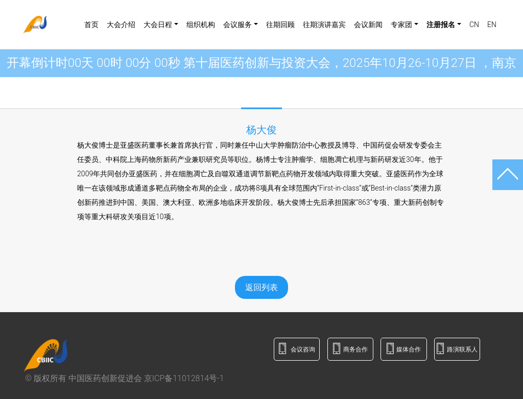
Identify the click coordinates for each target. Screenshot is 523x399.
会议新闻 (368, 24)
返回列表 (261, 287)
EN (491, 24)
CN (474, 24)
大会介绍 (121, 24)
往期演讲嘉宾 (324, 24)
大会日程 (158, 24)
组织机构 (200, 24)
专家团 (401, 24)
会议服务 (237, 24)
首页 (91, 24)
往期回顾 (280, 24)
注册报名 (440, 24)
